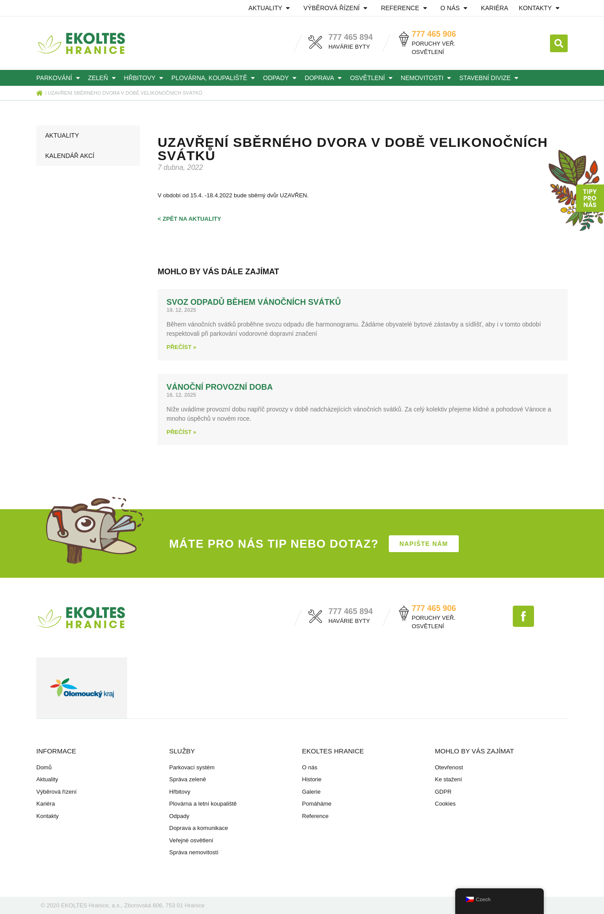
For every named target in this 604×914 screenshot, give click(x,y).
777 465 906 (434, 34)
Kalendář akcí (69, 155)
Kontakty (540, 7)
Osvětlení (372, 77)
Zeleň (103, 77)
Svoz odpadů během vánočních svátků (253, 302)
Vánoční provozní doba (219, 387)
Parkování (59, 77)
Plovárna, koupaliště (214, 77)
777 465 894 (351, 37)
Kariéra (494, 8)
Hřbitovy (145, 77)
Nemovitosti (427, 77)
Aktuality (270, 7)
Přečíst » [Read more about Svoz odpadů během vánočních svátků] (181, 347)
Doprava (325, 77)
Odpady (281, 77)
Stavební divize (490, 77)
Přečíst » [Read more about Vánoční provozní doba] (181, 432)
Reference (405, 7)
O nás (456, 7)
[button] (559, 43)
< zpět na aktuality (189, 218)
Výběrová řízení (336, 7)
